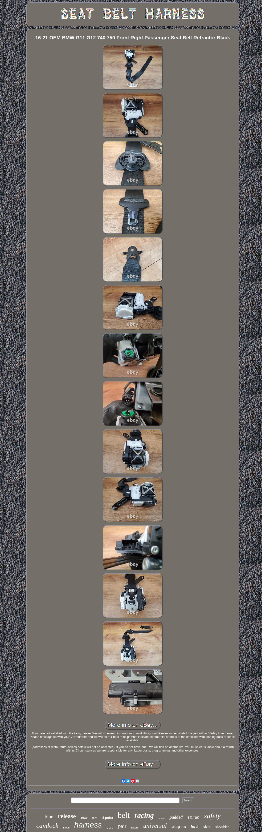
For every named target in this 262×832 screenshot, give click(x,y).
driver (84, 818)
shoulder (222, 827)
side (206, 826)
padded (176, 817)
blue (49, 817)
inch (94, 818)
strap (193, 817)
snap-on (179, 826)
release (67, 816)
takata (135, 827)
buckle (109, 828)
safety (212, 816)
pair (122, 826)
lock (195, 826)
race (66, 827)
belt (124, 815)
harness (88, 824)
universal (155, 825)
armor (162, 818)
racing (144, 815)
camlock (47, 825)
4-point (107, 818)
